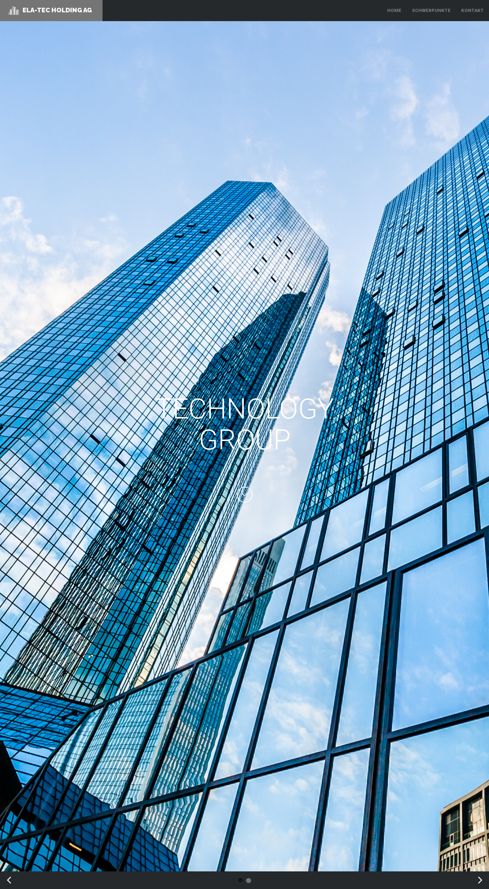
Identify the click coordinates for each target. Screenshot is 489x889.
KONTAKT (472, 10)
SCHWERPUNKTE (431, 10)
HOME (394, 10)
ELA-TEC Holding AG (50, 10)
